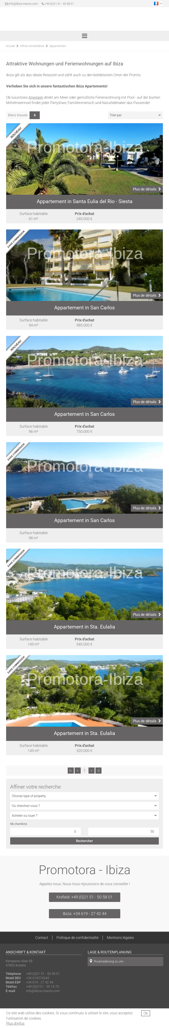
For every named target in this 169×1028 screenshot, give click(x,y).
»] (98, 770)
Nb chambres (18, 824)
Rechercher (84, 841)
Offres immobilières (32, 46)
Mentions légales (120, 937)
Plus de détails (147, 189)
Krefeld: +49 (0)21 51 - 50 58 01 (84, 897)
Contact (41, 937)
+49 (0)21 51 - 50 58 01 (58, 3)
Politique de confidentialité (77, 937)
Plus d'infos (15, 1023)
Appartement (57, 46)
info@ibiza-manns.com (23, 3)
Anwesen (36, 97)
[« (71, 770)
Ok (146, 1013)
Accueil (10, 46)
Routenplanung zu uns (107, 961)
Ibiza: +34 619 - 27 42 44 (84, 913)
